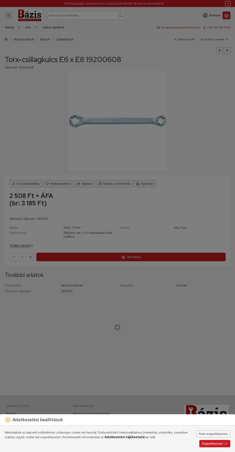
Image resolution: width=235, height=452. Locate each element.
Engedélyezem (215, 443)
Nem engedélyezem (213, 434)
